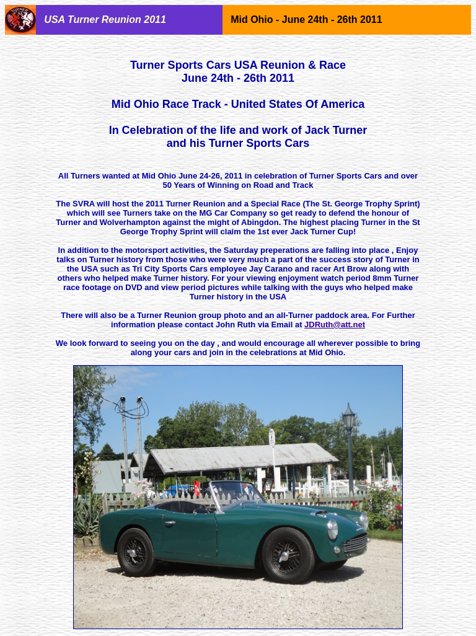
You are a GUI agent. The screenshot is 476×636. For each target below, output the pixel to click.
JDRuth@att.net (334, 324)
